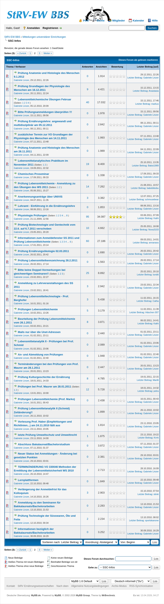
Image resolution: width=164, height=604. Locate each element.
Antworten (87, 66)
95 (87, 216)
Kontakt (11, 586)
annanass (154, 242)
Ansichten (101, 66)
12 (87, 389)
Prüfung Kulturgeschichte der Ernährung (44, 377)
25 (87, 273)
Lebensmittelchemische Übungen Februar (44, 99)
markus (155, 104)
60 (87, 241)
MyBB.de (36, 595)
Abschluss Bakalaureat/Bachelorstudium (44, 444)
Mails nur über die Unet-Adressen (39, 332)
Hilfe (155, 20)
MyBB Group (83, 595)
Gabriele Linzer (21, 80)
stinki (156, 494)
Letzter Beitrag (145, 66)
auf (156, 66)
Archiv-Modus (119, 586)
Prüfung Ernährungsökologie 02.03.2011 (43, 251)
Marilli (156, 380)
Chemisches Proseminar (33, 173)
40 (87, 102)
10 (87, 228)
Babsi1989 (153, 165)
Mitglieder (118, 20)
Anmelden (33, 28)
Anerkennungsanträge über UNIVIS (40, 196)
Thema (9, 66)
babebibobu (153, 188)
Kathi (156, 218)
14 (87, 186)
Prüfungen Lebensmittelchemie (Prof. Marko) (46, 399)
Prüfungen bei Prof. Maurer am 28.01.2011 (44, 386)
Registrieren (50, 28)
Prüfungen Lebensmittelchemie (38, 309)
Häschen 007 (152, 312)
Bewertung (117, 66)
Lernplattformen (28, 480)
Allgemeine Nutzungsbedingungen (90, 586)
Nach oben (63, 586)
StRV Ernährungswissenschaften (36, 586)
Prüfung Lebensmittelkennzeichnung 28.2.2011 (48, 260)
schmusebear (152, 199)
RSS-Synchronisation (141, 586)
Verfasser (20, 66)
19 (87, 164)
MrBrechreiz (108, 595)
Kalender (138, 20)
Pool (86, 20)
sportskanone (152, 520)
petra (156, 391)
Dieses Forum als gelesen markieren (138, 60)
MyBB (58, 595)
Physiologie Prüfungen (32, 215)
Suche (101, 20)
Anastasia (154, 91)
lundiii (156, 274)
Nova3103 (153, 229)
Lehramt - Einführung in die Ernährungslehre (46, 205)
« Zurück (21, 53)
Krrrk (156, 437)
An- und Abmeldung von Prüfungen (40, 354)
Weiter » (48, 53)
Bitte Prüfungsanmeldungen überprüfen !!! (45, 112)
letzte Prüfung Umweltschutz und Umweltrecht (47, 434)
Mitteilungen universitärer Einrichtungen (44, 37)
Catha (156, 301)
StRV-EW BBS (12, 37)
